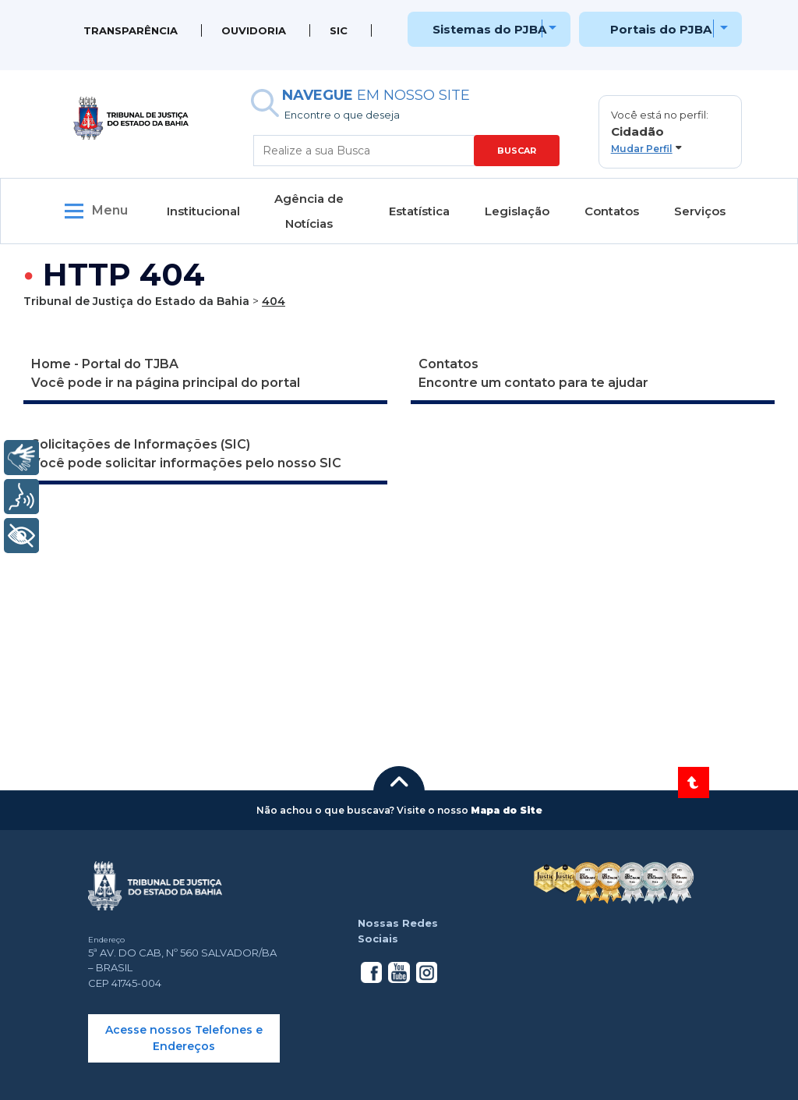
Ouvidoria (253, 30)
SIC (339, 30)
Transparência (130, 30)
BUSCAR (516, 150)
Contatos (611, 211)
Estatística (419, 211)
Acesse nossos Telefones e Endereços (184, 1038)
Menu (110, 210)
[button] (670, 132)
